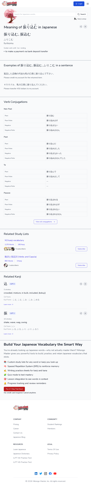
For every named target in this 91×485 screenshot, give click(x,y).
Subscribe (81, 249)
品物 (14, 73)
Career (16, 428)
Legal (49, 444)
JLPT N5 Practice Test (22, 462)
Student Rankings (54, 424)
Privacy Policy (53, 453)
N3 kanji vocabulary (14, 240)
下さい (49, 73)
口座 (31, 73)
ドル (12, 84)
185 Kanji (21, 244)
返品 (6, 73)
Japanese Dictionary (21, 453)
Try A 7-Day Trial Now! (14, 389)
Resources (18, 444)
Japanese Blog (19, 437)
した (10, 73)
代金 (21, 73)
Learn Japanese (19, 449)
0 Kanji (19, 261)
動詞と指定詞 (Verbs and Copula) (20, 256)
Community (52, 419)
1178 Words (9, 244)
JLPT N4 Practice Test (22, 458)
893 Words (9, 261)
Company (17, 419)
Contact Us (17, 433)
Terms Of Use (53, 449)
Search (81, 14)
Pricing (16, 424)
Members (51, 428)
